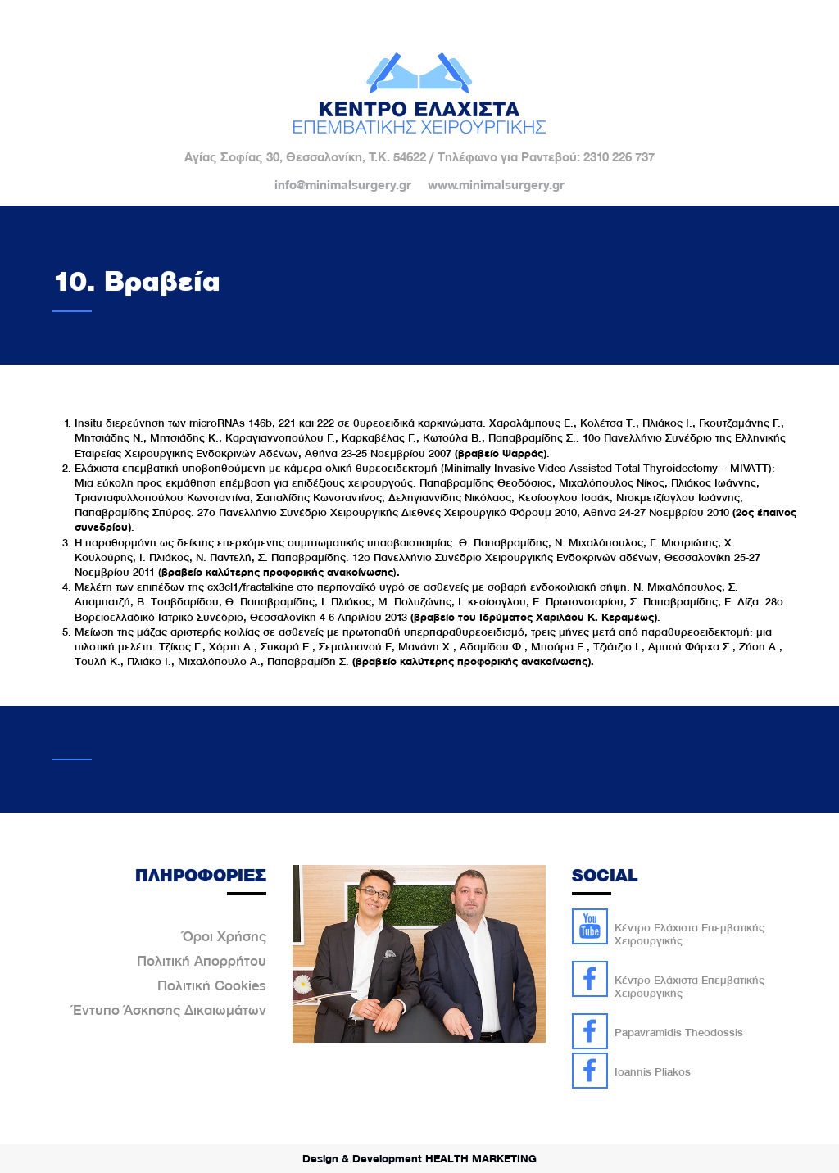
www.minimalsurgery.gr (496, 185)
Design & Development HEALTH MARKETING (419, 1158)
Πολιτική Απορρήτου (201, 961)
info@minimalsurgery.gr (342, 185)
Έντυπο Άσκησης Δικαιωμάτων (169, 1010)
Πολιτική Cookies (211, 985)
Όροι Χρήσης (224, 936)
